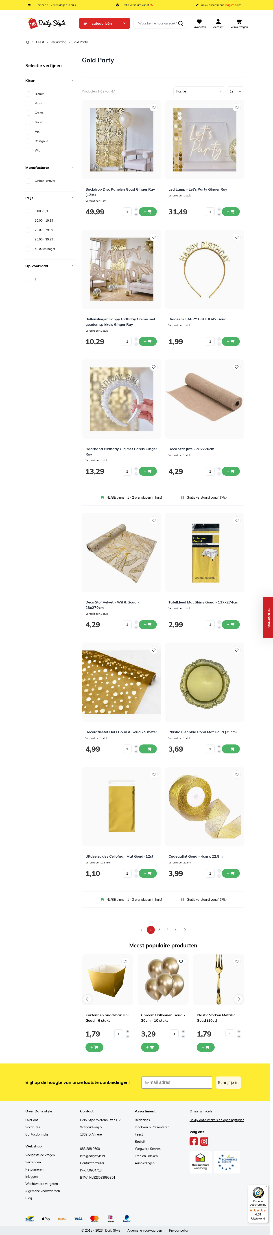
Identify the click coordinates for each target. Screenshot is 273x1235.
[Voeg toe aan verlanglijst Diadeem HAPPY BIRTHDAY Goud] (237, 237)
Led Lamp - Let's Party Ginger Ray (197, 189)
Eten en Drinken (146, 1156)
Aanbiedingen (145, 1163)
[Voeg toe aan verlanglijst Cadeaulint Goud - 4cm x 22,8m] (237, 774)
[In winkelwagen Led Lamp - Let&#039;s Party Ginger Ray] (231, 211)
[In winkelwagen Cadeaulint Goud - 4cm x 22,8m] (231, 873)
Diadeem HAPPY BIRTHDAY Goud (197, 319)
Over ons (31, 1120)
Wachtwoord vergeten (41, 1184)
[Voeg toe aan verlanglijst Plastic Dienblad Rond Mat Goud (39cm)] (237, 650)
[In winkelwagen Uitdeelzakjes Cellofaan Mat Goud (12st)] (148, 873)
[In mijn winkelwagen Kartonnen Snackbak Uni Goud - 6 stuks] (94, 1047)
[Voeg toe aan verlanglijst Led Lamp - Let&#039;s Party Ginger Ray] (237, 107)
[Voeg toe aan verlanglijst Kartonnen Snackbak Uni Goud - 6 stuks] (125, 962)
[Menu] (266, 1187)
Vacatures (32, 1127)
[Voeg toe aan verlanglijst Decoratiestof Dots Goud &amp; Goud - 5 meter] (154, 650)
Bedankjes (142, 1120)
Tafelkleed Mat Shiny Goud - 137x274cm (203, 602)
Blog (28, 1198)
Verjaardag (58, 42)
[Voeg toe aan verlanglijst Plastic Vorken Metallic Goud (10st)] (237, 962)
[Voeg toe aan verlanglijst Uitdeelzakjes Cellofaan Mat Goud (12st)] (154, 774)
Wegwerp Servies (148, 1149)
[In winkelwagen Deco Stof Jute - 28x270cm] (231, 471)
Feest (40, 42)
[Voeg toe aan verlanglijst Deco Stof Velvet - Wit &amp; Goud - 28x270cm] (154, 520)
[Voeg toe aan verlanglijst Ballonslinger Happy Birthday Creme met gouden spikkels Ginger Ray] (154, 237)
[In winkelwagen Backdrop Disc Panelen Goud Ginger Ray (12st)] (148, 211)
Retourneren (34, 1169)
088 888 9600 (90, 1149)
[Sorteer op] (199, 91)
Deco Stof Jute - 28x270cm (191, 449)
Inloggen (31, 1177)
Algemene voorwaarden (42, 1191)
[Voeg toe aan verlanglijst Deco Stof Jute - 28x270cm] (237, 367)
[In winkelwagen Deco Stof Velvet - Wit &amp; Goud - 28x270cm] (148, 624)
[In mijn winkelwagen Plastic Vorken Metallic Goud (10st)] (206, 1047)
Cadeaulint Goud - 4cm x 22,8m (195, 856)
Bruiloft (140, 1142)
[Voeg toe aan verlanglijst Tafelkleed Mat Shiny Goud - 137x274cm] (237, 520)
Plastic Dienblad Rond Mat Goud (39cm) (202, 732)
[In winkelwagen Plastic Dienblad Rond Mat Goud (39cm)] (231, 748)
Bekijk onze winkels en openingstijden (217, 1120)
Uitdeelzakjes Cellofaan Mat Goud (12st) (120, 856)
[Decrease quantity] (136, 214)
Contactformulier (37, 1134)
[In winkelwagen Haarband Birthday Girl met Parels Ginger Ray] (148, 471)
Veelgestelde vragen (40, 1155)
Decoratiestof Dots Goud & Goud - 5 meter (121, 732)
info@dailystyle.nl (92, 1156)
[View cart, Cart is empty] (239, 23)
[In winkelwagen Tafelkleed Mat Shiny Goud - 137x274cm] (231, 624)
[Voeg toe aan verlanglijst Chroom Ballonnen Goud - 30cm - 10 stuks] (181, 962)
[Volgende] (185, 930)
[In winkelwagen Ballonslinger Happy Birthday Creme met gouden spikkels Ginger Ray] (148, 341)
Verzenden (33, 1162)
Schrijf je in (228, 1082)
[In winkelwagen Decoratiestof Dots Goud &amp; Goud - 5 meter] (148, 748)
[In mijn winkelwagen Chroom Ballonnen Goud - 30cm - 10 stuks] (150, 1047)
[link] (141, 930)
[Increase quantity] (136, 209)
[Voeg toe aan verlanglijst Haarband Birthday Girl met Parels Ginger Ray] (154, 367)
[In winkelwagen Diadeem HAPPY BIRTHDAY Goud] (231, 341)
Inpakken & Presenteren (152, 1127)
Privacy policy (178, 1230)
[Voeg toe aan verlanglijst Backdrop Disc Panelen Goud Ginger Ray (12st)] (154, 107)
